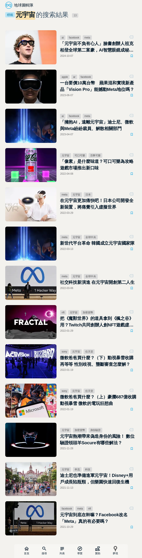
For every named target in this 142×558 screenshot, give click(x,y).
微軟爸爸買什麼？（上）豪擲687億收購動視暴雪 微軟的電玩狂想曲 (98, 400)
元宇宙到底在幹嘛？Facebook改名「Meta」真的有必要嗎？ (94, 518)
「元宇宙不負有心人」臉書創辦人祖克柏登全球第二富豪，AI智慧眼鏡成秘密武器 (96, 47)
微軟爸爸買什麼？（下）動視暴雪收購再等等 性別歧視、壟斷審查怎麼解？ (96, 361)
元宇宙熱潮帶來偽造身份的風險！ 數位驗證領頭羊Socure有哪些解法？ (97, 439)
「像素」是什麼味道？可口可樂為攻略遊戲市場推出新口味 (96, 164)
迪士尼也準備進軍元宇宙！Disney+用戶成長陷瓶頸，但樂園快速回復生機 (96, 478)
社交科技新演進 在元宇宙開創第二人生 (97, 282)
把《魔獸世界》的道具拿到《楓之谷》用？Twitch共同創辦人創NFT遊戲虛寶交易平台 (96, 322)
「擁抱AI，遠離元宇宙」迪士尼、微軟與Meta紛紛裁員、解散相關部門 (96, 125)
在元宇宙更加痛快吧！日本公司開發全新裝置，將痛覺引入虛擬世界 (96, 203)
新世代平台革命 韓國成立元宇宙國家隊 (97, 243)
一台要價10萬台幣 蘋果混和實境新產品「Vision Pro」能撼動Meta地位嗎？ (97, 86)
